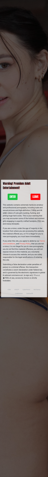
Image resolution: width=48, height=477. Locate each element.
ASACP (16, 289)
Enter (13, 197)
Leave (35, 197)
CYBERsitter (19, 293)
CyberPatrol (26, 289)
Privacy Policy (25, 244)
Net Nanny (37, 289)
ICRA (9, 289)
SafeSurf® (29, 293)
